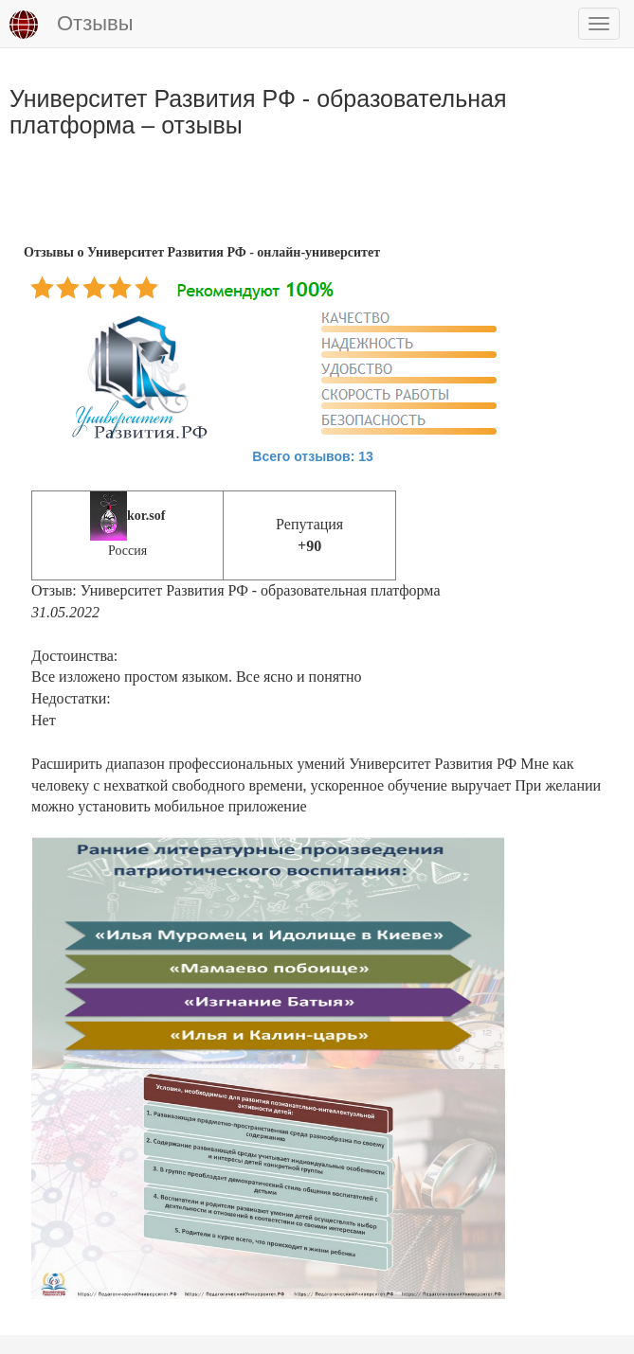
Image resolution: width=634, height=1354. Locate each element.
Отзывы (71, 24)
